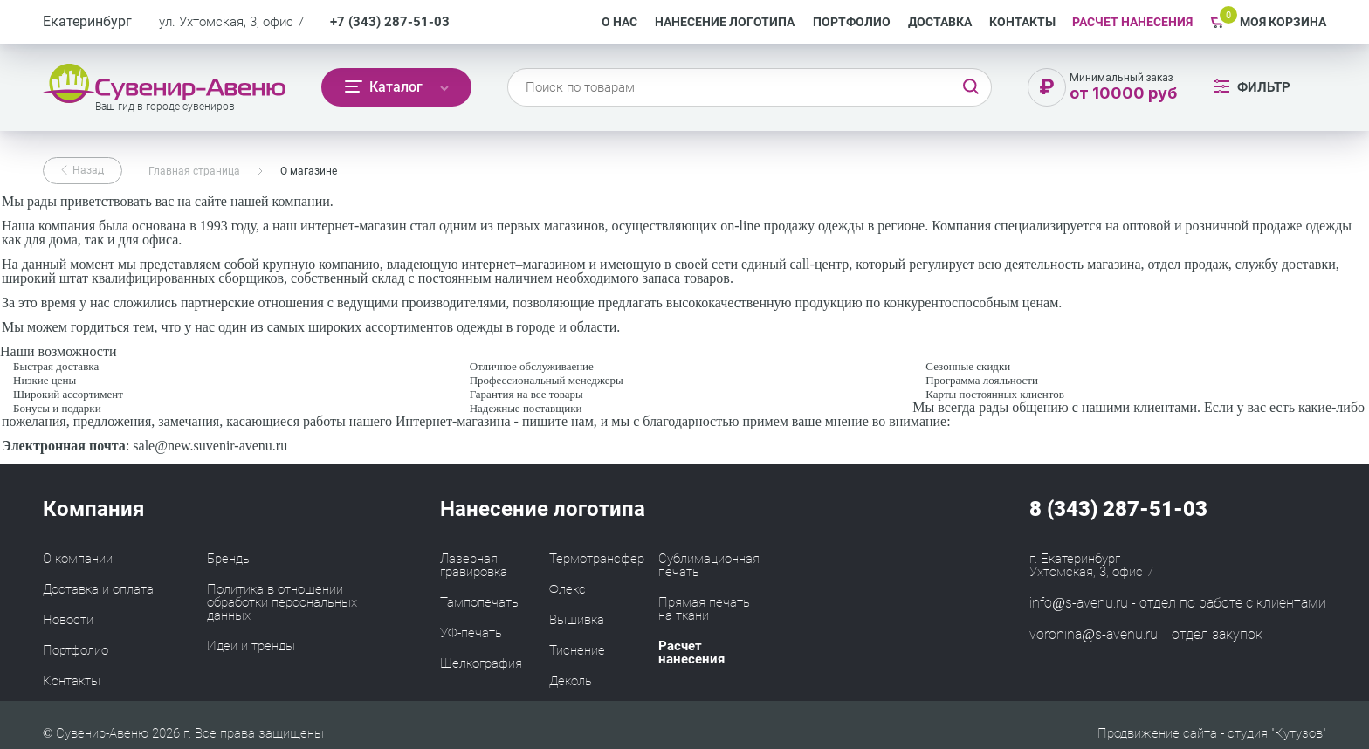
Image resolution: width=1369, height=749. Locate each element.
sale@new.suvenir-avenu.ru (210, 445)
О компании (78, 559)
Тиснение (577, 650)
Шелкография (481, 663)
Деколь (570, 681)
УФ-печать (471, 633)
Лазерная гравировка (473, 565)
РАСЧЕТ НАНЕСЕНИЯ (1132, 22)
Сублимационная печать (709, 565)
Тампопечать (479, 602)
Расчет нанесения (691, 652)
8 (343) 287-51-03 (1118, 509)
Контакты (1022, 22)
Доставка (940, 22)
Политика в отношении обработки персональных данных (282, 602)
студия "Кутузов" (1277, 733)
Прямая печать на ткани (704, 608)
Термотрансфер (596, 559)
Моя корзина (1283, 22)
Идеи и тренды (251, 646)
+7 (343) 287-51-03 (390, 22)
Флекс (567, 589)
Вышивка (576, 620)
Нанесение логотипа (725, 22)
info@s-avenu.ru (1078, 602)
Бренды (229, 559)
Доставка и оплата (98, 589)
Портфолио (852, 22)
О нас (619, 22)
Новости (68, 620)
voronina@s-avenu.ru (1093, 634)
